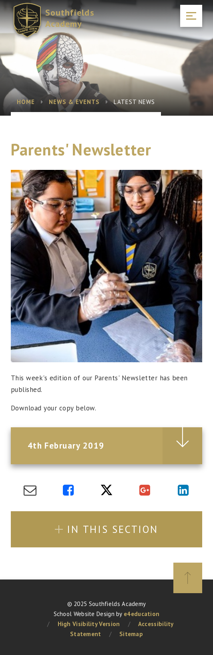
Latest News (134, 102)
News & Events (74, 102)
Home (26, 102)
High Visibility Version (89, 624)
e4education (141, 614)
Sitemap (131, 634)
